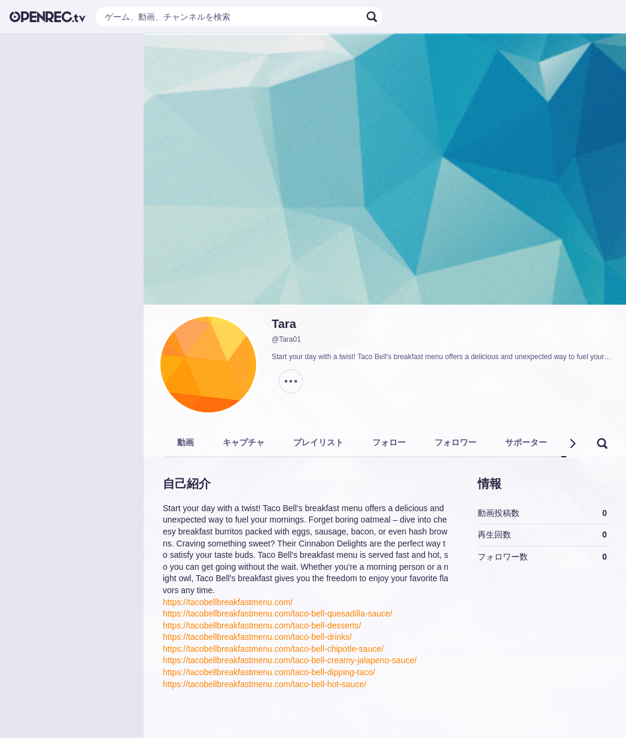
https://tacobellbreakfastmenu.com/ (228, 602)
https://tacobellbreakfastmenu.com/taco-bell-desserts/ (262, 625)
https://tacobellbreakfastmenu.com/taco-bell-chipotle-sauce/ (273, 649)
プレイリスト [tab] (318, 442)
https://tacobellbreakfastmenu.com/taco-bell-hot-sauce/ (264, 684)
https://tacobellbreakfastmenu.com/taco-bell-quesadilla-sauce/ (278, 613)
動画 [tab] (185, 442)
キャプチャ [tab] (244, 442)
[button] (572, 443)
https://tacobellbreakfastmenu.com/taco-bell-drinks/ (257, 637)
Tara (284, 323)
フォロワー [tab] (455, 442)
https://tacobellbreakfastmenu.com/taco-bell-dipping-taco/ (269, 672)
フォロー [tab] (389, 442)
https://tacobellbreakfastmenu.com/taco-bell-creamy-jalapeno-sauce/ (290, 660)
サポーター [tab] (526, 442)
